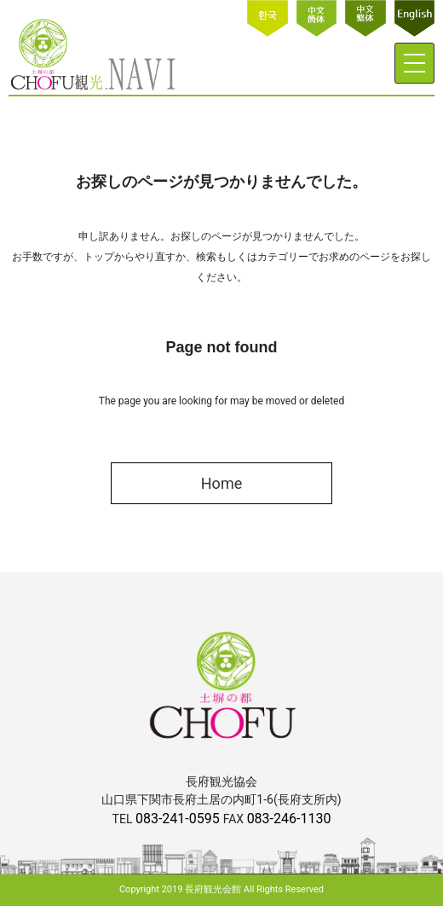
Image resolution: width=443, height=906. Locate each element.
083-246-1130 (289, 818)
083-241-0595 (179, 818)
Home (221, 483)
